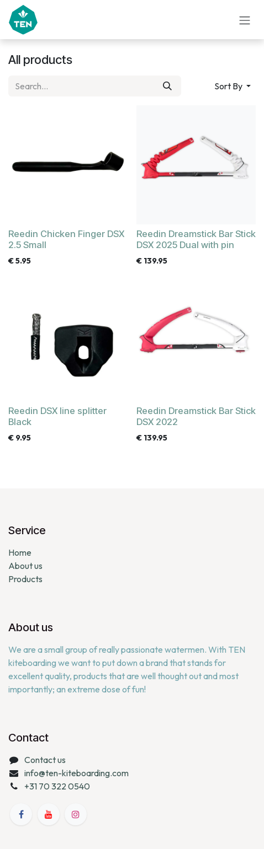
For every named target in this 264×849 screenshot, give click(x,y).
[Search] (167, 86)
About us (25, 565)
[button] (232, 86)
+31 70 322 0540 (57, 786)
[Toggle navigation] (245, 19)
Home (19, 552)
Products (25, 578)
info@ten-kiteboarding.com (76, 772)
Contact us (45, 759)
